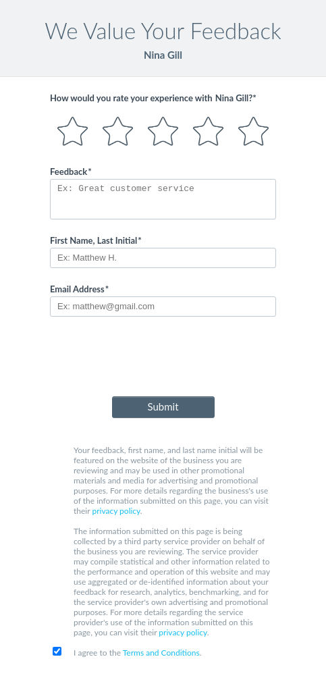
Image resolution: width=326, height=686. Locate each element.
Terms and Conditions (161, 653)
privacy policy (116, 511)
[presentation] (162, 359)
